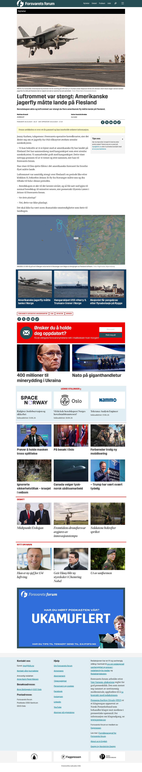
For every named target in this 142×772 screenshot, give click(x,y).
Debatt (94, 5)
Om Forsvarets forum (63, 669)
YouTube (57, 710)
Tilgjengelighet (60, 684)
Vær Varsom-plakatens (102, 685)
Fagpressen (96, 731)
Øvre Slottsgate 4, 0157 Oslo (29, 693)
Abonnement (59, 679)
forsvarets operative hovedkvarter (33, 317)
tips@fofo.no (96, 150)
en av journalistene (99, 152)
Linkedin (57, 705)
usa (51, 317)
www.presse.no (98, 723)
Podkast (102, 5)
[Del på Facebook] (103, 125)
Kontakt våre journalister (27, 674)
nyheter (59, 317)
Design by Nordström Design (103, 750)
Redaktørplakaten (98, 677)
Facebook (58, 695)
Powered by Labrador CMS (71, 769)
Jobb (109, 5)
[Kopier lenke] (119, 125)
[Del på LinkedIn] (111, 125)
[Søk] (115, 5)
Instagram (58, 700)
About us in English (99, 745)
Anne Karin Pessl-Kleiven (27, 682)
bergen (69, 317)
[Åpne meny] (122, 5)
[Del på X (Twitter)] (107, 125)
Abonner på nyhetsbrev (64, 716)
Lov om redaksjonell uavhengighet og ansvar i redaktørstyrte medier (107, 670)
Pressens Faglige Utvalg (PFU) (106, 703)
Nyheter (86, 5)
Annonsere (58, 674)
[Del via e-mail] (115, 125)
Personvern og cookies (64, 689)
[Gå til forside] (35, 5)
